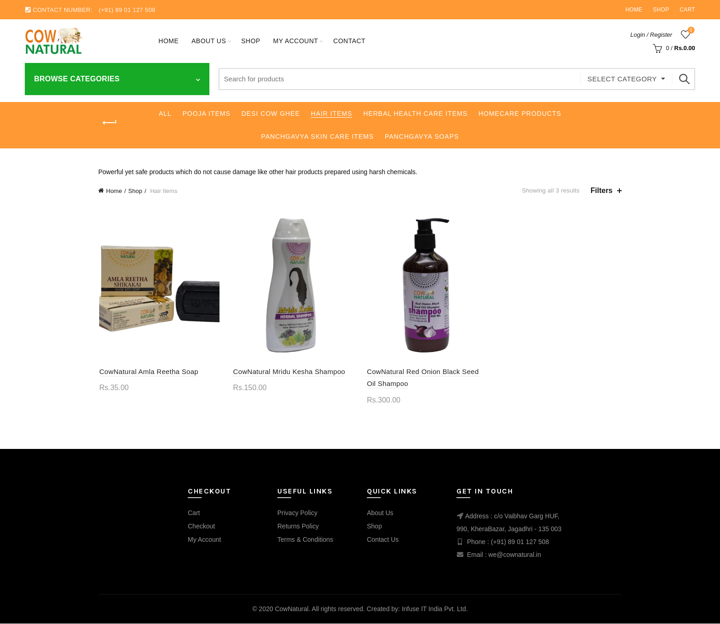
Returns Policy (298, 526)
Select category (622, 79)
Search (683, 79)
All (165, 113)
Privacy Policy (297, 513)
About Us (208, 41)
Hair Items (331, 113)
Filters (602, 190)
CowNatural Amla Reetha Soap (147, 372)
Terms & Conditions (305, 540)
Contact (349, 41)
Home (633, 9)
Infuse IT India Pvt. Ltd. (435, 609)
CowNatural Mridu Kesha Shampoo (289, 372)
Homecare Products (519, 113)
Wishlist (689, 31)
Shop (661, 9)
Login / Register (651, 34)
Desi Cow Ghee (271, 113)
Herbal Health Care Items (415, 113)
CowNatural (292, 609)
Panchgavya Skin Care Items (317, 136)
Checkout (201, 526)
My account (295, 41)
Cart (687, 9)
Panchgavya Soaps (422, 136)
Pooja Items (207, 113)
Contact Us (383, 540)
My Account (204, 540)
